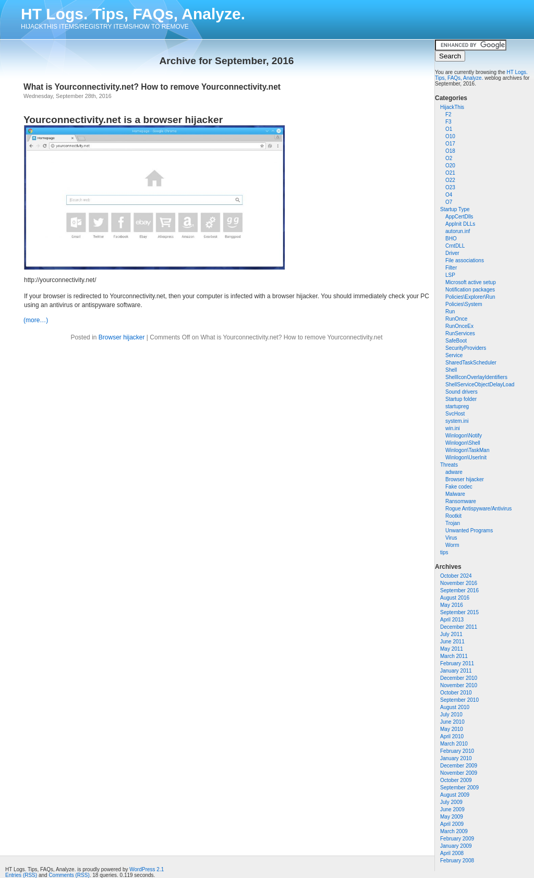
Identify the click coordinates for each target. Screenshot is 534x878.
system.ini (456, 421)
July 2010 (451, 714)
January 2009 (456, 846)
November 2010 (458, 685)
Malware (455, 494)
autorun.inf (457, 231)
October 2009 (456, 780)
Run (450, 311)
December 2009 (458, 766)
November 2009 (458, 773)
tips (444, 552)
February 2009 (457, 839)
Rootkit (453, 516)
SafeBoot (456, 341)
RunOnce (456, 319)
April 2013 (452, 620)
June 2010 (452, 722)
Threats (449, 465)
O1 (448, 129)
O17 (450, 144)
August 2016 (454, 598)
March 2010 (454, 744)
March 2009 (454, 831)
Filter (451, 268)
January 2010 (456, 758)
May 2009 (451, 817)
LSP (450, 275)
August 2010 (454, 707)
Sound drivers (461, 392)
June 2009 (452, 809)
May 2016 (451, 605)
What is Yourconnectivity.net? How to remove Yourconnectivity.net (152, 86)
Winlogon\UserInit (466, 457)
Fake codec (458, 487)
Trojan (452, 523)
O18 (450, 151)
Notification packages (470, 289)
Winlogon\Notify (463, 435)
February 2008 (457, 860)
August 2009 (454, 795)
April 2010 (452, 736)
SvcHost (455, 414)
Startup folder (461, 399)
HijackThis (452, 107)
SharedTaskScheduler (470, 362)
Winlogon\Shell (462, 443)
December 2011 (458, 627)
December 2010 (458, 678)
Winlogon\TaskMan (467, 450)
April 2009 (452, 824)
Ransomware (460, 501)
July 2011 (451, 634)
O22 (450, 180)
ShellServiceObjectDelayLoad (479, 384)
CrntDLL (455, 246)
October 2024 (456, 576)
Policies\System (463, 304)
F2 (448, 114)
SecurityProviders (465, 348)
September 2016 (459, 590)
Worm (452, 545)
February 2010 (457, 751)
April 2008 (452, 853)
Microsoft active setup (470, 282)
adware (454, 472)
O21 (450, 173)
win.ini (452, 428)
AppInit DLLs (460, 224)
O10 (450, 136)
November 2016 (458, 583)
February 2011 (457, 663)
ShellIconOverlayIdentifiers (476, 377)
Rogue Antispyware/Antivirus (478, 508)
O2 (448, 158)
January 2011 (456, 671)
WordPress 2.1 (146, 869)
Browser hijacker (464, 479)
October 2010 (456, 693)
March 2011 (454, 656)
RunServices (460, 333)
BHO (451, 238)
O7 (448, 202)
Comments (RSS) (68, 875)
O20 (450, 165)
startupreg (457, 406)
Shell (451, 370)
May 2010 (451, 729)
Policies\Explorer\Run (470, 297)
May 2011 (451, 649)
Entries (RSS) (21, 875)
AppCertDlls (459, 216)
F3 (448, 122)
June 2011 (452, 641)
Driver (452, 253)
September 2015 (459, 612)
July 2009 (451, 802)
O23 (450, 187)
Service (454, 355)
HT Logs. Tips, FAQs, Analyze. (133, 13)
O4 (448, 195)
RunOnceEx (459, 326)
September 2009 (459, 787)
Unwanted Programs (469, 530)
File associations (464, 260)
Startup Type (455, 209)
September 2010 (459, 700)
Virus (451, 538)
